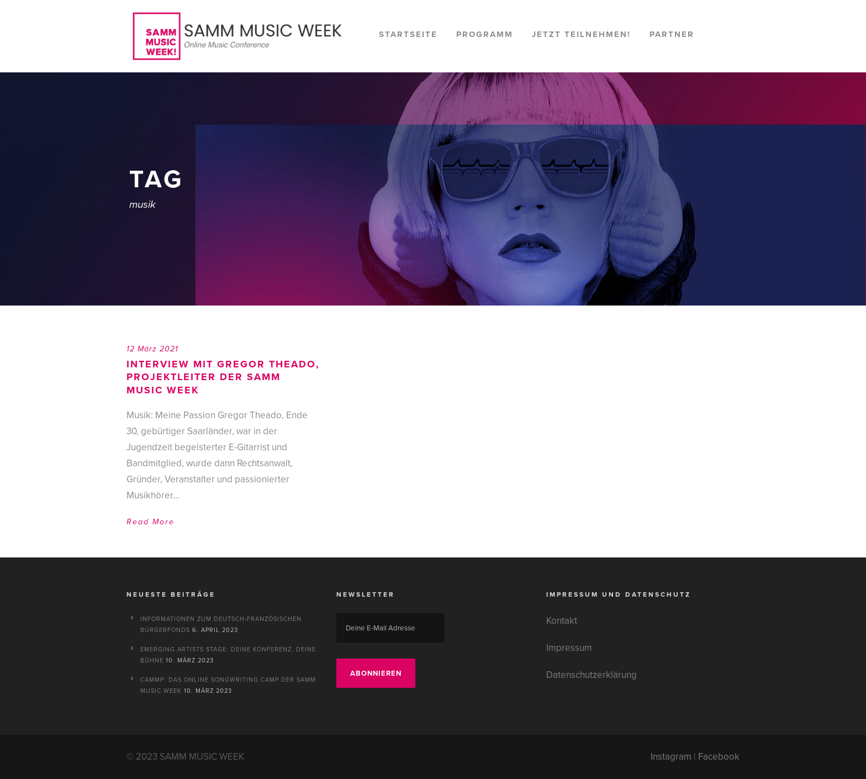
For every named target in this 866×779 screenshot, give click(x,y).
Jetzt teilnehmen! (581, 34)
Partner (672, 34)
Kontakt (561, 621)
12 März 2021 (152, 349)
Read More (150, 522)
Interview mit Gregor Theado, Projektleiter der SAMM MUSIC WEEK (223, 377)
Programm (484, 34)
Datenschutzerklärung (591, 675)
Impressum (569, 648)
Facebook (719, 757)
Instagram (671, 757)
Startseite (408, 34)
